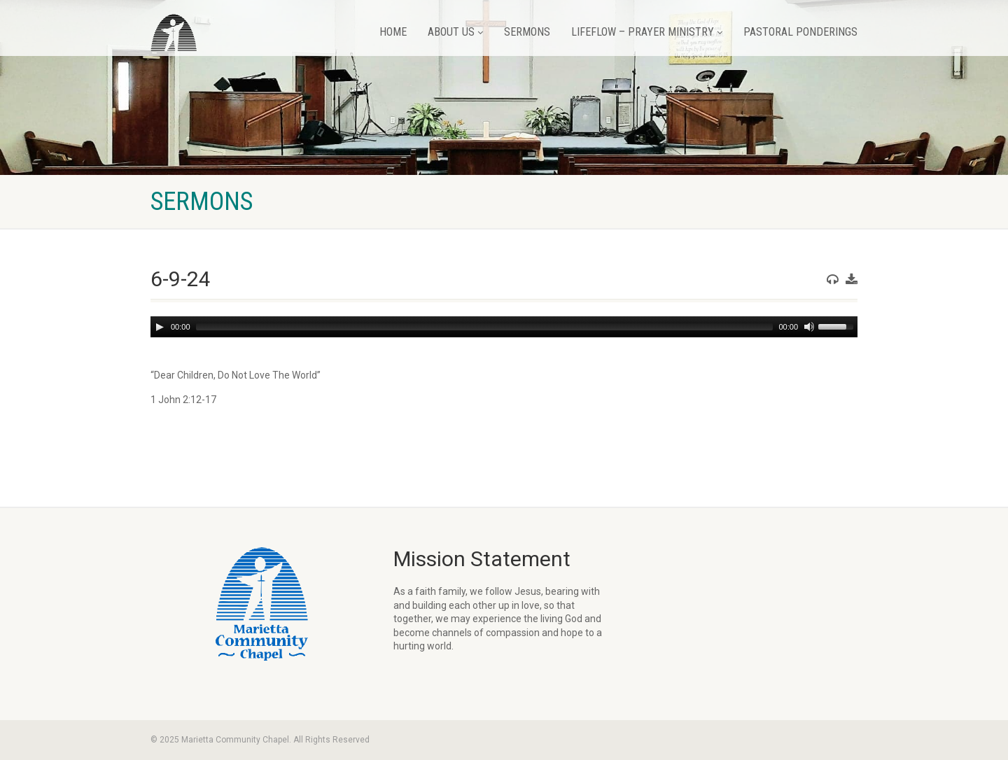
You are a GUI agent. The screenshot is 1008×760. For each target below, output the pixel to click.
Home (393, 31)
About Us (455, 31)
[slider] (485, 326)
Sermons (527, 31)
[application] (504, 326)
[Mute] (809, 326)
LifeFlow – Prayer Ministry (646, 31)
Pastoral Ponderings (800, 31)
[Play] (159, 326)
